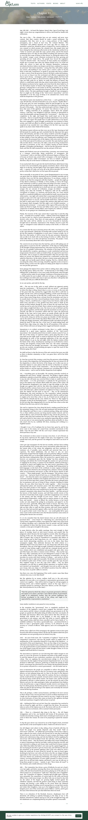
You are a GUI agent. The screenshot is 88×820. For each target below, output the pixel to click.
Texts (33, 3)
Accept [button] (78, 815)
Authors (40, 3)
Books (55, 3)
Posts (48, 3)
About (62, 3)
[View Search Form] (79, 3)
